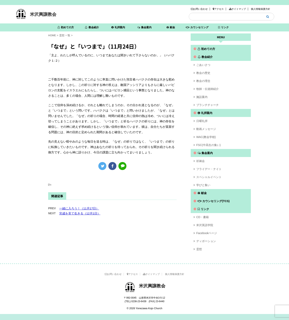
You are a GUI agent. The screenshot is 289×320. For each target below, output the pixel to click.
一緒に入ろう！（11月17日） (79, 208)
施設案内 (202, 97)
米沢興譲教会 (43, 14)
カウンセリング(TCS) (197, 28)
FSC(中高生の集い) (208, 145)
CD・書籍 (202, 217)
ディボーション (206, 241)
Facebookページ (206, 233)
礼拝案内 (118, 27)
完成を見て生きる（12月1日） (79, 213)
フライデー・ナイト (209, 169)
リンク (223, 27)
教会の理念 (203, 81)
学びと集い (203, 185)
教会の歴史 (203, 72)
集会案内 (144, 27)
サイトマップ (237, 9)
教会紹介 (92, 27)
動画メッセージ (206, 129)
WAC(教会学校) (206, 137)
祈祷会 (200, 161)
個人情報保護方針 (260, 9)
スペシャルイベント (209, 177)
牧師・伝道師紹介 (207, 89)
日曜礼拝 (202, 121)
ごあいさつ (203, 64)
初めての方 (66, 27)
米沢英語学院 (204, 225)
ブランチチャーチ (207, 105)
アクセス (218, 9)
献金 (171, 27)
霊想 (199, 249)
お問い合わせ (199, 9)
